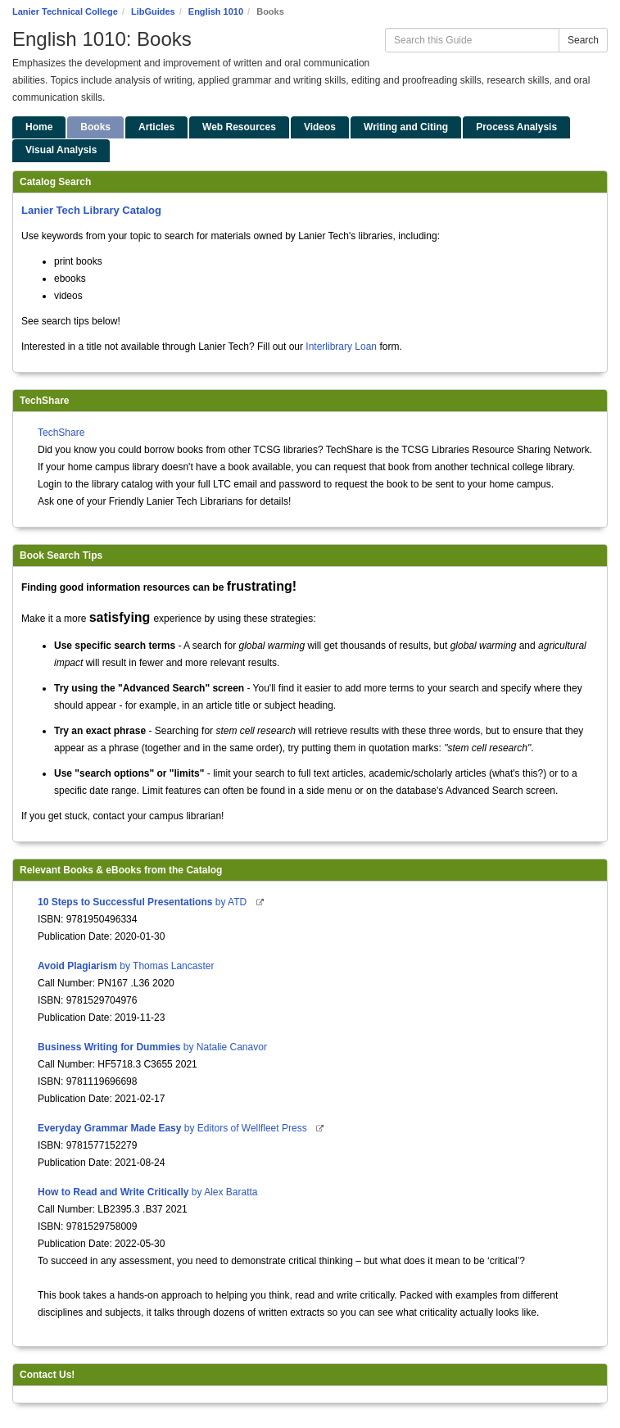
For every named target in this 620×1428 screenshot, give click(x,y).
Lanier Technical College (65, 11)
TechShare (61, 432)
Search (583, 40)
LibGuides (153, 11)
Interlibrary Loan (341, 346)
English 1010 (215, 11)
